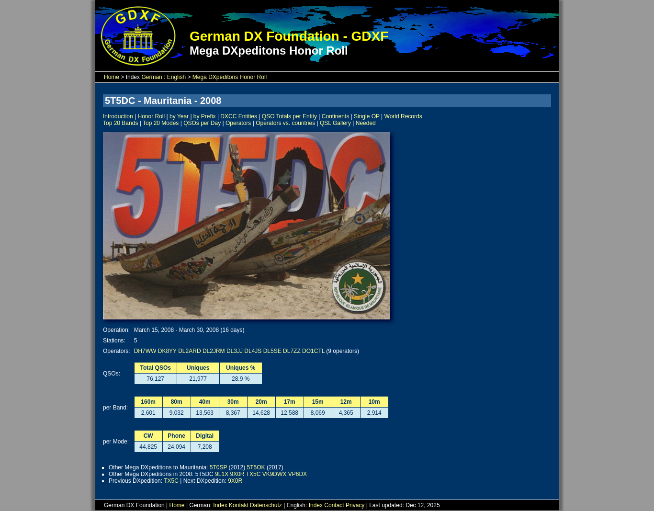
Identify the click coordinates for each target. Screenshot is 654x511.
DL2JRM (214, 351)
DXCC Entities (238, 116)
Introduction (118, 116)
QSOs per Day (202, 123)
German (151, 77)
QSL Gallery (335, 123)
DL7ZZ (292, 351)
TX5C (253, 474)
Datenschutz (266, 505)
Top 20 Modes (161, 123)
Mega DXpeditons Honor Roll (229, 77)
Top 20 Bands (120, 123)
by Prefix (204, 116)
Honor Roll (151, 116)
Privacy (355, 505)
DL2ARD (189, 351)
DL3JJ (234, 351)
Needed (366, 123)
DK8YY (167, 351)
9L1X (221, 474)
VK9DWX (274, 474)
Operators (238, 123)
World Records (403, 116)
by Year (179, 116)
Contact (334, 505)
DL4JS (252, 351)
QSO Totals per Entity (289, 116)
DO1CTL (313, 351)
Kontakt (238, 505)
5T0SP (218, 467)
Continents (335, 116)
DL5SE (272, 351)
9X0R (237, 474)
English (176, 77)
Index (220, 505)
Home (111, 77)
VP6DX (297, 474)
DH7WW (145, 351)
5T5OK (256, 467)
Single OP (367, 116)
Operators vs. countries (285, 123)
